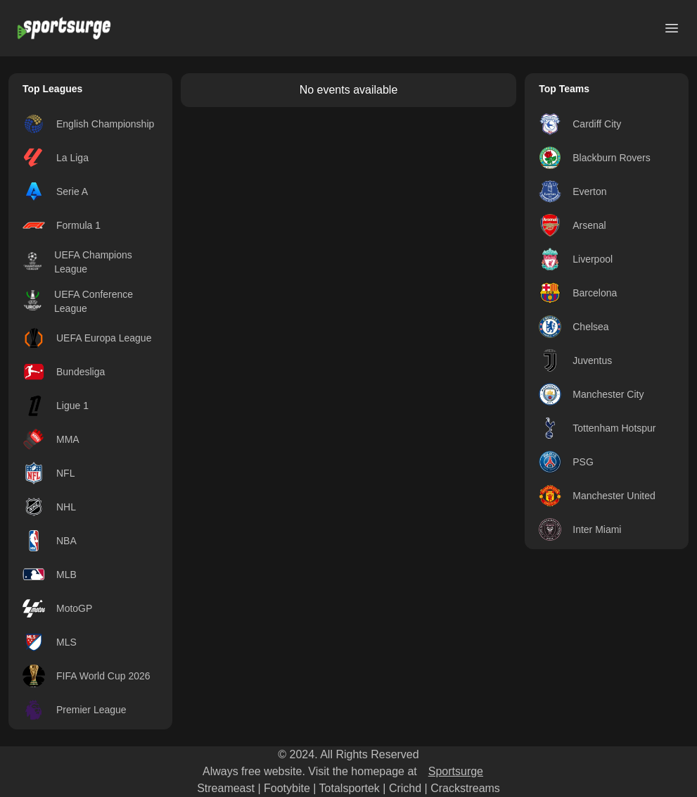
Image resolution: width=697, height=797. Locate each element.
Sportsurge (455, 771)
